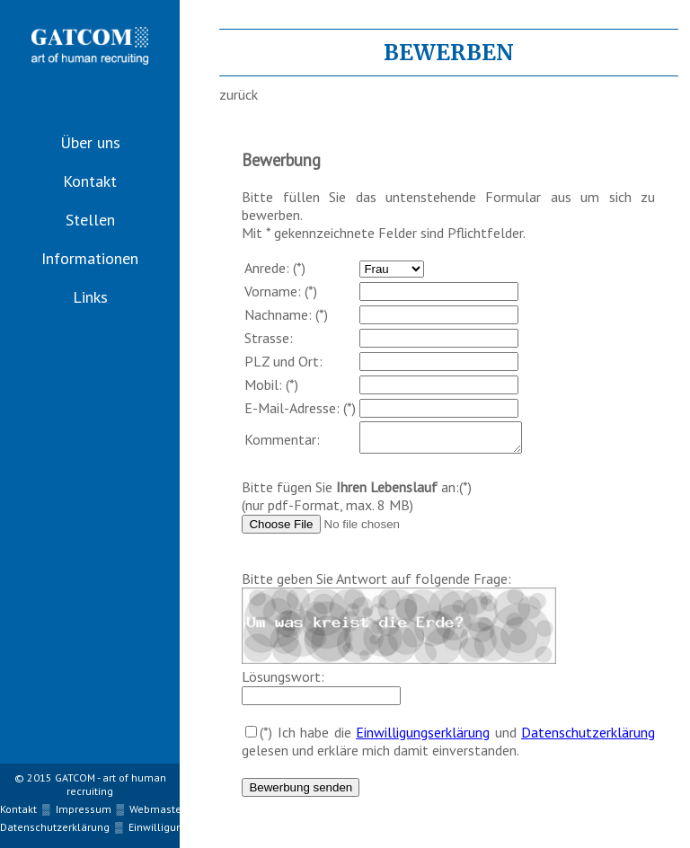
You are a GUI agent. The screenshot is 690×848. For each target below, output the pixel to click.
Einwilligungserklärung (423, 737)
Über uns (90, 142)
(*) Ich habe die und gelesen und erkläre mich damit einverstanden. (448, 746)
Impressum (83, 809)
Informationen (89, 258)
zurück (238, 94)
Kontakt (90, 181)
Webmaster (157, 809)
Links (90, 297)
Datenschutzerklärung (588, 737)
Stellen (90, 219)
